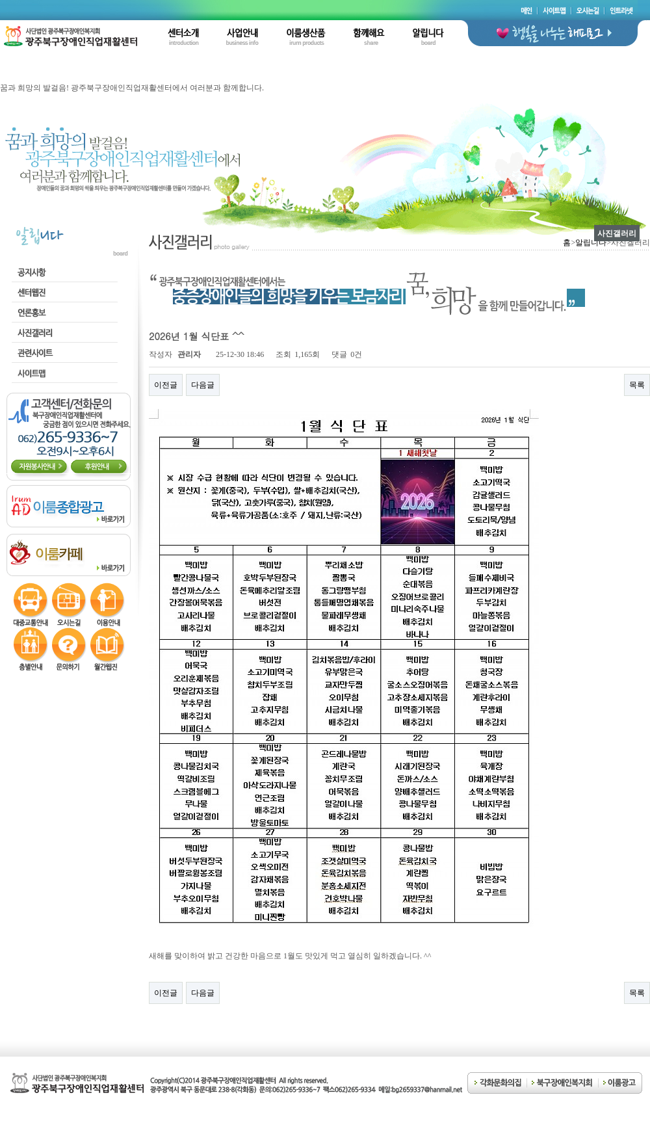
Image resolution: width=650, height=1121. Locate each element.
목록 (637, 384)
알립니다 (590, 242)
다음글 (202, 384)
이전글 (165, 384)
